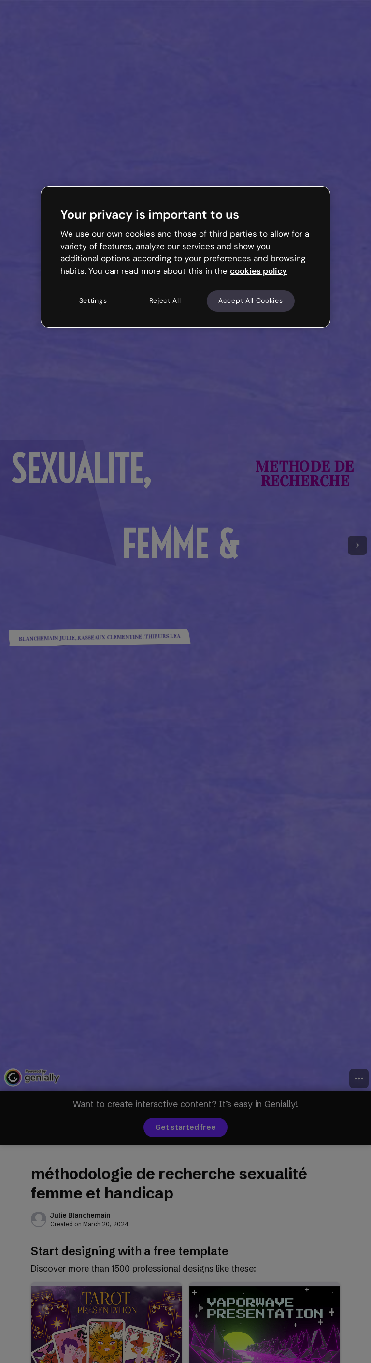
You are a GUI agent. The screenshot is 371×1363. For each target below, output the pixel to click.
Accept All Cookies (250, 300)
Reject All (165, 300)
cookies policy (258, 271)
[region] (185, 257)
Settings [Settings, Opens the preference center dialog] (93, 300)
